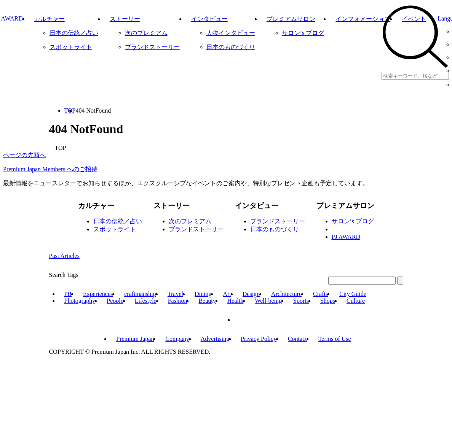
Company (177, 339)
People (115, 300)
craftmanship (140, 294)
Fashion (177, 300)
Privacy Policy (258, 339)
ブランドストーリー (196, 229)
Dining (203, 294)
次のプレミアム (190, 221)
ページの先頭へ (24, 155)
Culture (356, 300)
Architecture (286, 294)
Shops (327, 300)
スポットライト (114, 229)
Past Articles (64, 256)
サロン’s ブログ (353, 221)
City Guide (352, 294)
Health (235, 300)
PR (68, 294)
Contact (297, 339)
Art (227, 294)
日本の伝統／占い (117, 221)
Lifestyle (146, 300)
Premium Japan (135, 339)
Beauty (207, 300)
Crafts (320, 294)
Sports (301, 300)
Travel (175, 294)
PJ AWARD (346, 237)
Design (251, 294)
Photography (80, 300)
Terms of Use (334, 339)
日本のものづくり (274, 229)
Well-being (268, 300)
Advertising (215, 339)
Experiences (98, 294)
